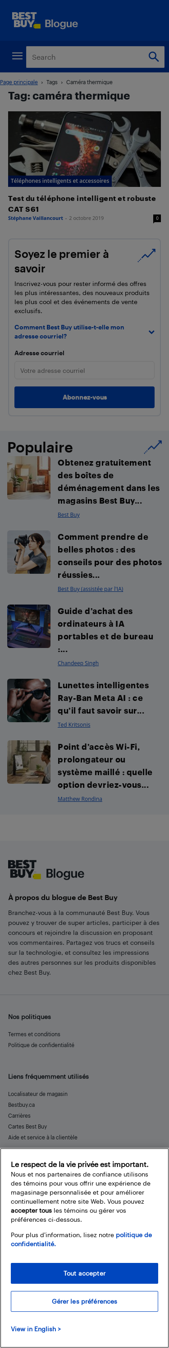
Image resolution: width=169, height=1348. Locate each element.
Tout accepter (84, 1273)
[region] (84, 1248)
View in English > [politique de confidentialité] (36, 1329)
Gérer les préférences (85, 1301)
